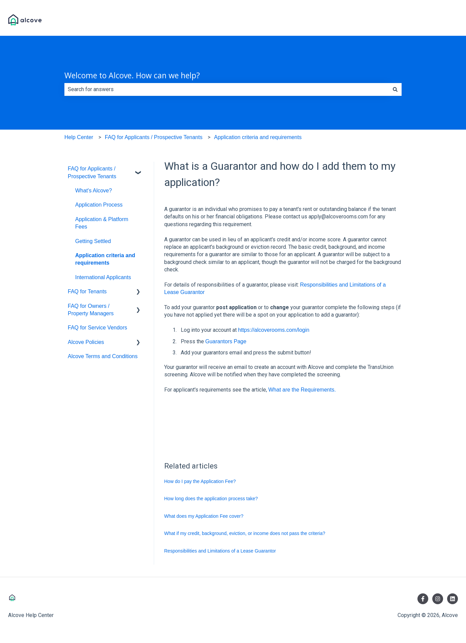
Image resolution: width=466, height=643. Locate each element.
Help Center (78, 137)
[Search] (395, 89)
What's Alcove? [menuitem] (93, 190)
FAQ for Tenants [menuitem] (87, 291)
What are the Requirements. (303, 390)
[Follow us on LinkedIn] (452, 598)
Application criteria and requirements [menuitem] (105, 259)
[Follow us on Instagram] (437, 598)
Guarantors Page (225, 341)
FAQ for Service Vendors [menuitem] (97, 327)
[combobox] (226, 89)
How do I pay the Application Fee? (200, 481)
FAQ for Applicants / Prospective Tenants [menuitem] (92, 172)
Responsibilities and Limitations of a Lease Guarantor (220, 551)
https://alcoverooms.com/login (274, 330)
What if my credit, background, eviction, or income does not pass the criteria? (244, 533)
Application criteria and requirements (258, 137)
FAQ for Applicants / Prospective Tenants (154, 137)
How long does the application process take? (211, 498)
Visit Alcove (437, 21)
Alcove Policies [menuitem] (86, 342)
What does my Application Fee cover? (203, 516)
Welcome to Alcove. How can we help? (132, 75)
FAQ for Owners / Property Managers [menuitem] (91, 309)
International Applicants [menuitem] (103, 277)
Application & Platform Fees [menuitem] (101, 223)
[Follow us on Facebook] (422, 598)
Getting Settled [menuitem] (93, 241)
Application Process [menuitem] (99, 205)
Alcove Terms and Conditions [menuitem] (103, 356)
